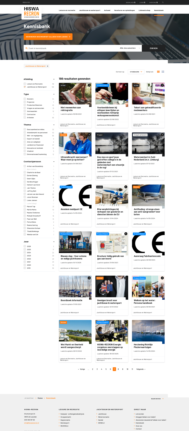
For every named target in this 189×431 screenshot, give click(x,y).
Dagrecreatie (65, 422)
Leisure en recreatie (67, 10)
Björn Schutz (40, 171)
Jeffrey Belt (40, 193)
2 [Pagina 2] (92, 371)
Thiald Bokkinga (40, 233)
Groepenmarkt (66, 419)
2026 (40, 248)
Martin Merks (40, 211)
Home (40, 400)
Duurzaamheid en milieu (40, 131)
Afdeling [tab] (28, 81)
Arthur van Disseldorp (40, 168)
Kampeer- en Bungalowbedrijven (72, 416)
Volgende (140, 371)
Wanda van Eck (40, 236)
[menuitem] (67, 10)
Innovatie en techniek (40, 150)
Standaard (136, 73)
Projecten (40, 104)
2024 (40, 254)
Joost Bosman (40, 199)
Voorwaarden (40, 113)
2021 (40, 264)
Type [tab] (26, 96)
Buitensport (65, 425)
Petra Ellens (40, 224)
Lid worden (140, 416)
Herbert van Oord (40, 187)
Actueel (107, 10)
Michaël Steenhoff (40, 218)
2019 (40, 270)
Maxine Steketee (40, 215)
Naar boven (157, 401)
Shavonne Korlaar (40, 230)
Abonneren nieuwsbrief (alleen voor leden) (49, 39)
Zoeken (153, 50)
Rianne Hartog (40, 227)
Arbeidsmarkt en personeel (40, 134)
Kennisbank (159, 10)
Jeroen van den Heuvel (40, 196)
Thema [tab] (27, 126)
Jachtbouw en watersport (89, 10)
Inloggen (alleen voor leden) (145, 419)
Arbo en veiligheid (40, 144)
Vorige (82, 371)
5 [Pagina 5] (106, 371)
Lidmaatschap (144, 10)
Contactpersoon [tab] (32, 163)
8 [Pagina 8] (118, 371)
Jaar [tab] (26, 243)
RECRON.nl (64, 428)
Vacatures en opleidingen (124, 10)
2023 (40, 257)
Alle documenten (128, 50)
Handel (100, 422)
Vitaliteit (40, 153)
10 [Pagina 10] (127, 371)
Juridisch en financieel (40, 147)
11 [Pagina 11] (132, 371)
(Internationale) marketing (40, 156)
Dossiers (40, 101)
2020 (40, 267)
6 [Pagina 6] (110, 371)
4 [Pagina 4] (101, 371)
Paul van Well (40, 221)
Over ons (153, 2)
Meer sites (28, 2)
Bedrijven (130, 2)
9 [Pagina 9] (122, 371)
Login (142, 2)
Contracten (40, 116)
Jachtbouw (102, 416)
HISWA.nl (101, 425)
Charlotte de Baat (40, 174)
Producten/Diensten (40, 107)
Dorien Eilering (40, 177)
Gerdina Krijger (40, 183)
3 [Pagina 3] (97, 371)
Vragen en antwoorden (40, 110)
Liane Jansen (40, 202)
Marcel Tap (40, 208)
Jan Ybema (40, 190)
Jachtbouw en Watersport (36, 68)
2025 (40, 251)
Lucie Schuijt (40, 205)
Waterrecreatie (103, 419)
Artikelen (40, 119)
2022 (40, 261)
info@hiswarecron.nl (31, 425)
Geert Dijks (40, 180)
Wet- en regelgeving (40, 137)
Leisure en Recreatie (40, 86)
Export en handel (40, 140)
